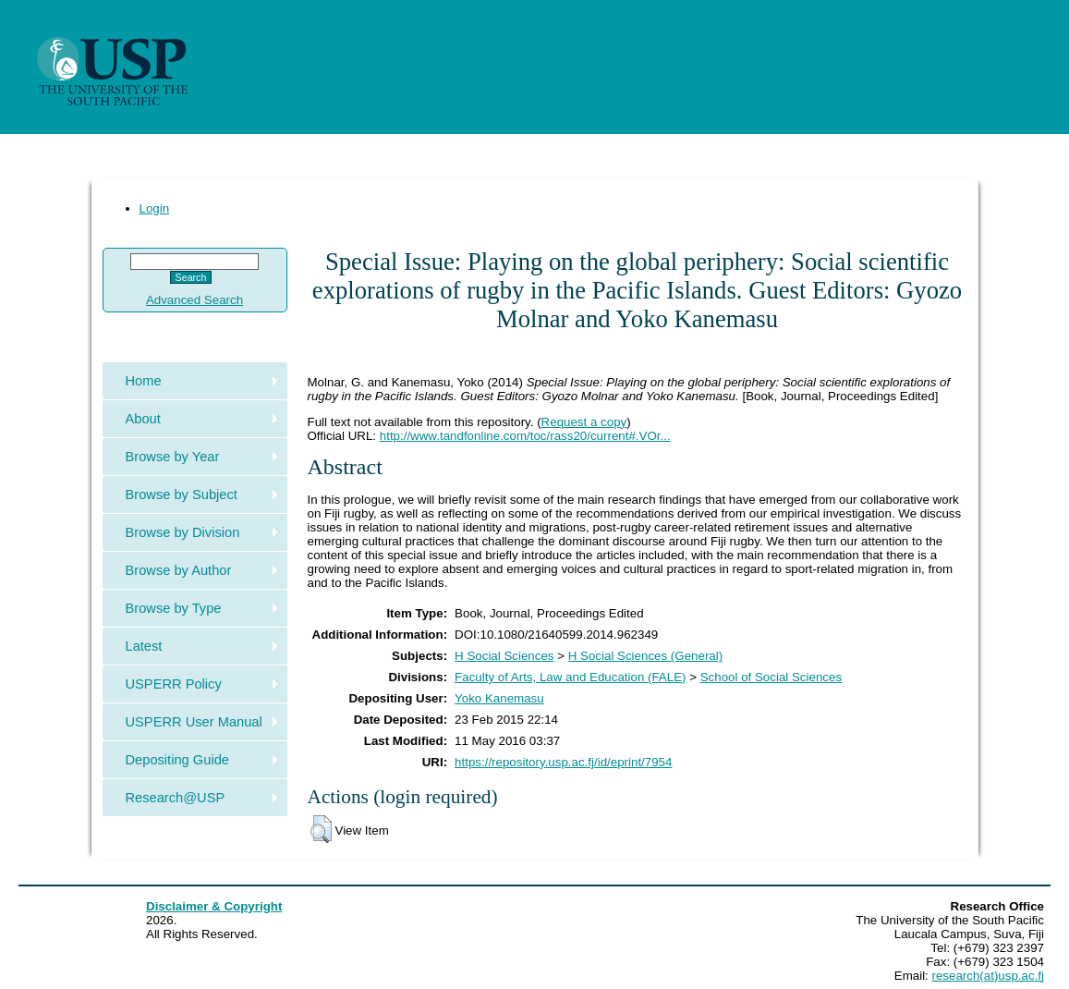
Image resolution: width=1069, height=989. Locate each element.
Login (155, 208)
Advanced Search (194, 300)
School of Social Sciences (771, 677)
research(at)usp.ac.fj (988, 976)
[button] (321, 829)
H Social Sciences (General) (645, 656)
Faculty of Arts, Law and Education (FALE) (570, 677)
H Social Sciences (504, 656)
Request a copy (584, 422)
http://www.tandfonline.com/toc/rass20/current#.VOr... (525, 436)
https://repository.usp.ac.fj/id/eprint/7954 (563, 762)
